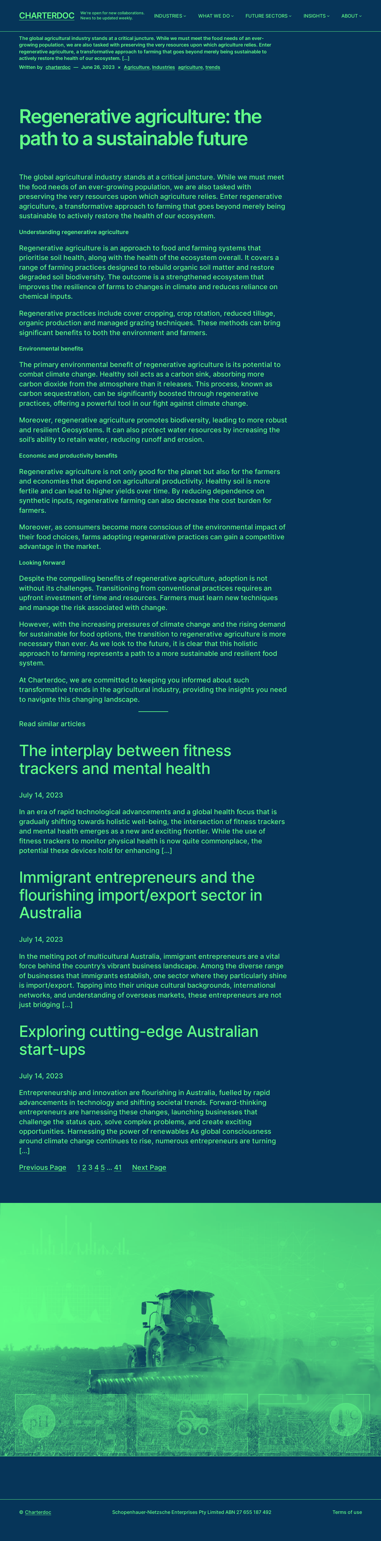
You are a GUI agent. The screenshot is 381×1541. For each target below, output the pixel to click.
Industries (168, 15)
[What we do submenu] (232, 15)
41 (118, 1167)
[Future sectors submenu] (290, 15)
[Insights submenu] (328, 15)
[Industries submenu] (184, 15)
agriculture (190, 67)
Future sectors (267, 15)
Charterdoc (46, 15)
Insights (315, 15)
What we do (214, 15)
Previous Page (42, 1167)
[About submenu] (360, 15)
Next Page (149, 1167)
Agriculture (136, 67)
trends (212, 67)
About (349, 15)
